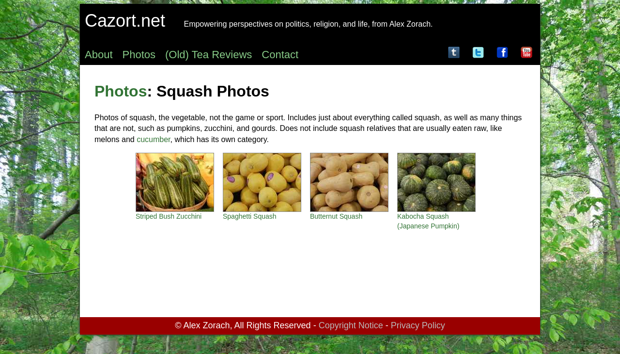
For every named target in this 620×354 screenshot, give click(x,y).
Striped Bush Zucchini (169, 216)
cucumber (153, 139)
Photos (139, 54)
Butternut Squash (336, 216)
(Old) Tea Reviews (208, 54)
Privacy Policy (418, 325)
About (99, 54)
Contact (280, 54)
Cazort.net (125, 21)
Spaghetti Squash (250, 216)
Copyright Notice (351, 325)
